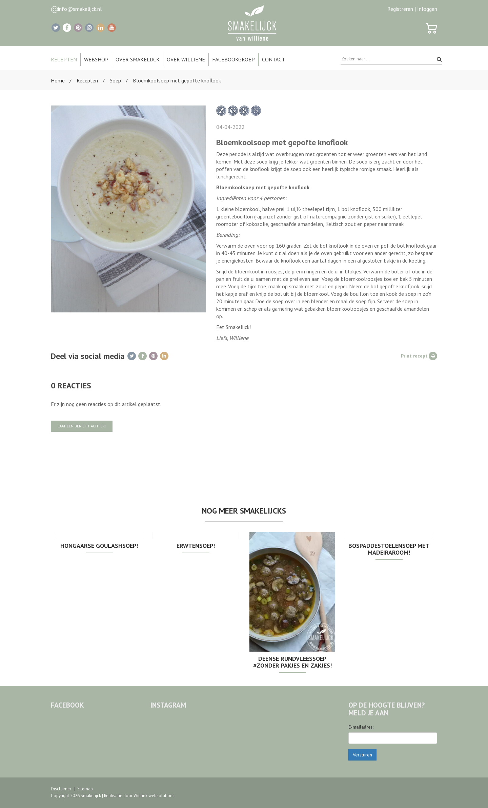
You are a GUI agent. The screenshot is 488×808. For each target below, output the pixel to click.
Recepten (87, 80)
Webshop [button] (96, 59)
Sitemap (85, 789)
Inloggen (427, 8)
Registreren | (401, 8)
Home (58, 80)
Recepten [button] (64, 59)
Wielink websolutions (154, 796)
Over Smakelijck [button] (138, 59)
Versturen (362, 755)
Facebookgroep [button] (233, 59)
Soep (115, 80)
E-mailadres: (360, 727)
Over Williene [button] (186, 59)
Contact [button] (273, 59)
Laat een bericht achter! (82, 426)
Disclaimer (61, 789)
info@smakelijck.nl (80, 8)
